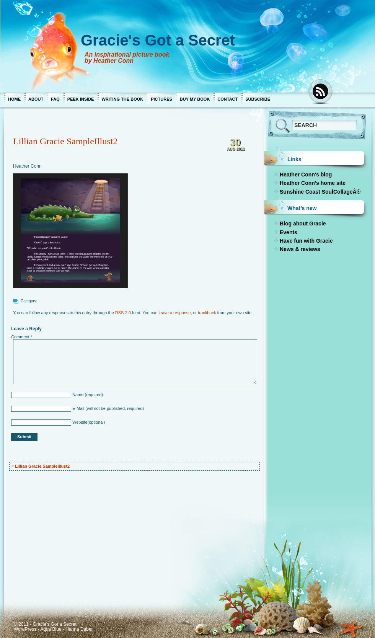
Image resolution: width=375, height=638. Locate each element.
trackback (206, 312)
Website (79, 422)
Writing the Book (122, 99)
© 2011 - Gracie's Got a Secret (44, 624)
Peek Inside (80, 99)
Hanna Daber (78, 629)
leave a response (174, 312)
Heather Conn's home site (312, 183)
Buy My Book (194, 99)
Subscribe (257, 99)
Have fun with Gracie (305, 241)
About (35, 99)
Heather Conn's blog (305, 174)
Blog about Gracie (302, 223)
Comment (21, 337)
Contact (227, 99)
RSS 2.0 (122, 312)
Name (77, 394)
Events (288, 232)
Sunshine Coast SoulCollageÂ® (319, 192)
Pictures (161, 99)
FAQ (55, 99)
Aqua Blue (50, 629)
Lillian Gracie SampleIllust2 (65, 141)
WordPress (24, 629)
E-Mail (77, 408)
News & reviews (299, 249)
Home (14, 99)
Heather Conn (27, 166)
